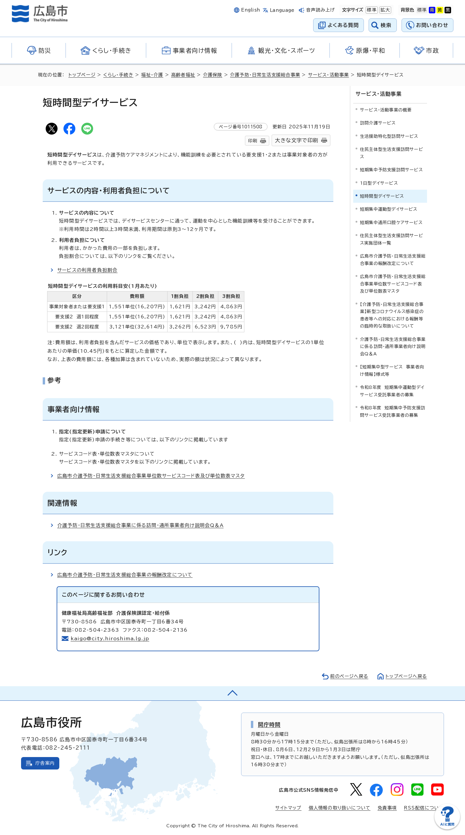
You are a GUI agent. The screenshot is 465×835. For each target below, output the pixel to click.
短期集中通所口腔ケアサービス (391, 222)
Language (282, 10)
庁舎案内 (45, 763)
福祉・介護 (152, 75)
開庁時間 (269, 724)
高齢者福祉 (183, 75)
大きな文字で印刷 (296, 140)
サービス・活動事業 (328, 75)
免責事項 (387, 808)
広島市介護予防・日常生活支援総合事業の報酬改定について (124, 574)
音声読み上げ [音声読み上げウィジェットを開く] (320, 10)
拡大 (384, 10)
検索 (386, 25)
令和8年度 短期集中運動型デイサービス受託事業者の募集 (392, 391)
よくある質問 (343, 25)
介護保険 (212, 75)
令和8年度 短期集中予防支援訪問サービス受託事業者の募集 (392, 411)
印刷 (252, 140)
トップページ (82, 75)
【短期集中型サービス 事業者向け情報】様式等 (392, 370)
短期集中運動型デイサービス (389, 209)
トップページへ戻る (406, 676)
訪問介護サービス (378, 123)
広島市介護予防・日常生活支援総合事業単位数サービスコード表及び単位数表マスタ (151, 475)
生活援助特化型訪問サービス (389, 136)
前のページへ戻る (349, 676)
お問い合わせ (432, 25)
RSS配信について (424, 808)
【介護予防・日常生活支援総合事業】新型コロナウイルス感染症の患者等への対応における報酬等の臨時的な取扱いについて (392, 315)
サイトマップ (288, 808)
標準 (371, 10)
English (250, 10)
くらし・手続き (118, 75)
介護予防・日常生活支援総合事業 (265, 75)
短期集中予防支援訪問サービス (391, 169)
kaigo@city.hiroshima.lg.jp (110, 638)
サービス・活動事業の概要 (386, 110)
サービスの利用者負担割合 (87, 270)
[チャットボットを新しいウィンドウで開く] (447, 828)
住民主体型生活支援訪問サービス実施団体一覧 (391, 239)
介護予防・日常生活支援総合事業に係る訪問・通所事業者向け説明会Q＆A (140, 525)
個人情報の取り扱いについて (340, 808)
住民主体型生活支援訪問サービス (391, 153)
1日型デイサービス (379, 183)
